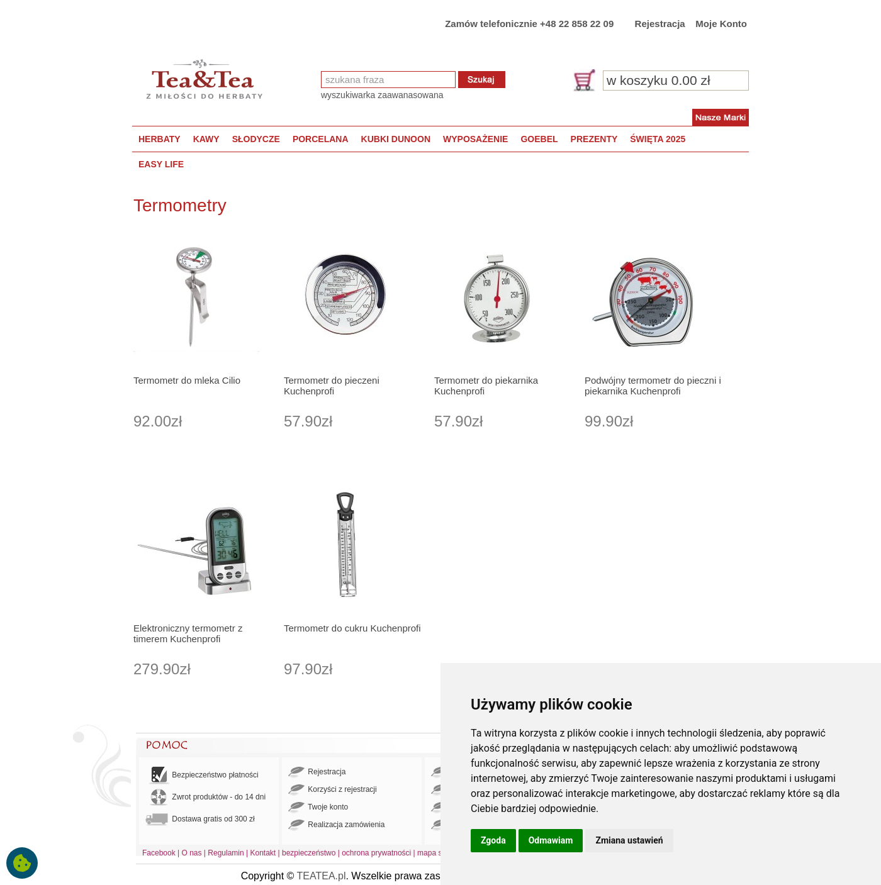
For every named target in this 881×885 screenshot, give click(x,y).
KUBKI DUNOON (395, 139)
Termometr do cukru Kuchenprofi (352, 628)
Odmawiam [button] (551, 840)
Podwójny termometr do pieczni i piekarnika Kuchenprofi (653, 385)
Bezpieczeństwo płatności (202, 775)
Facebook (159, 853)
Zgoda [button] (493, 840)
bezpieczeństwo (308, 853)
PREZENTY (594, 139)
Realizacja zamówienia (336, 825)
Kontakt (263, 853)
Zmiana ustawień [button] (629, 840)
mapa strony (438, 853)
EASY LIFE (161, 164)
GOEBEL (539, 139)
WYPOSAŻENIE (475, 139)
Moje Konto (721, 23)
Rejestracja (660, 23)
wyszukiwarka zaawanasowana (382, 95)
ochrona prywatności (376, 853)
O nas (192, 853)
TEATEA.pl (321, 876)
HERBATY (159, 139)
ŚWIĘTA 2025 (657, 139)
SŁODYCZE (256, 139)
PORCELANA (321, 139)
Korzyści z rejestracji (332, 790)
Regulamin (226, 853)
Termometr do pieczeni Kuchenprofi (331, 385)
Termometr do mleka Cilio (186, 380)
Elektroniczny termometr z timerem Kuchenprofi (187, 633)
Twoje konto (318, 807)
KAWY (206, 139)
